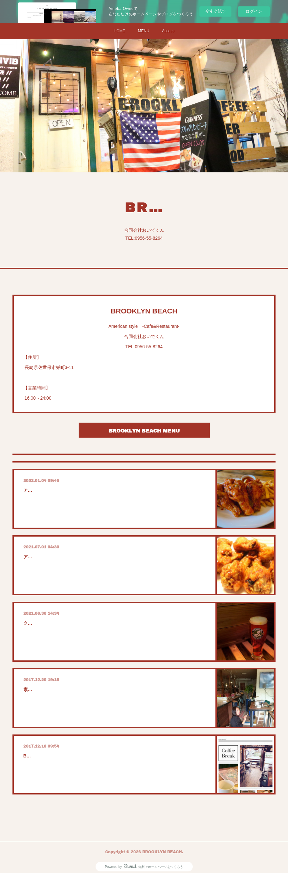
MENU (143, 31)
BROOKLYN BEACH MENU (144, 430)
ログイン (253, 11)
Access (168, 31)
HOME (119, 31)
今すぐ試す (215, 11)
